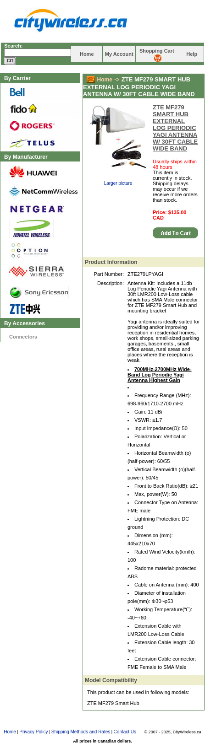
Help (191, 54)
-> (116, 79)
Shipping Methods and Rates (80, 731)
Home (87, 54)
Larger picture (118, 183)
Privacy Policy (33, 731)
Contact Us (125, 731)
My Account (119, 54)
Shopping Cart (156, 51)
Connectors (23, 336)
